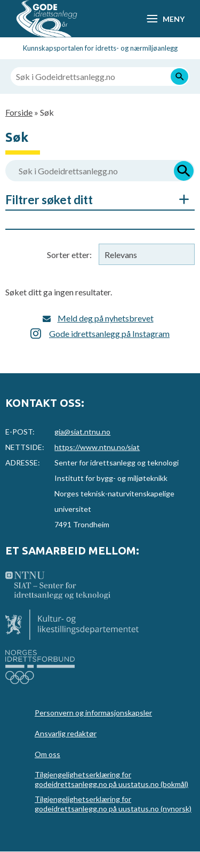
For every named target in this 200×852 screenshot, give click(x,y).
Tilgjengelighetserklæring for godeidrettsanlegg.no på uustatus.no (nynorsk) (113, 803)
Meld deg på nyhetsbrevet (106, 318)
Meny (173, 18)
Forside (19, 112)
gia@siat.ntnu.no (82, 431)
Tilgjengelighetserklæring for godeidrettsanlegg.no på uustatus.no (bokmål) (111, 779)
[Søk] (179, 76)
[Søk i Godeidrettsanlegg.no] (100, 76)
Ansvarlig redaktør (66, 733)
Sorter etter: (69, 255)
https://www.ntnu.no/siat (97, 447)
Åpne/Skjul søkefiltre (178, 199)
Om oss (47, 754)
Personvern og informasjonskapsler (93, 712)
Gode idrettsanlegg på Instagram (109, 333)
